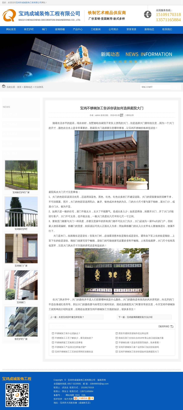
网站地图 (70, 395)
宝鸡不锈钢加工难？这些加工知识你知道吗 (139, 347)
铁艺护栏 (29, 29)
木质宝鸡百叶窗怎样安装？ (71, 317)
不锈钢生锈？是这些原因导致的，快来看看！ (140, 342)
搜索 (175, 87)
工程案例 (96, 29)
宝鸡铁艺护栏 (21, 229)
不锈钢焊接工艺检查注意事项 (68, 342)
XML (83, 395)
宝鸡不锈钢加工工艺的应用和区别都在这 (74, 351)
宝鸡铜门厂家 (21, 265)
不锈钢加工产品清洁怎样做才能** (70, 347)
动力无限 (68, 399)
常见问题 (12, 134)
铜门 (44, 29)
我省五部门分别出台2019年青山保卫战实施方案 (141, 338)
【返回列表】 (164, 326)
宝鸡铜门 (21, 302)
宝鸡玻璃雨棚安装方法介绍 (139, 317)
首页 (19, 87)
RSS (77, 395)
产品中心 (78, 29)
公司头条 (12, 114)
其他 (9, 143)
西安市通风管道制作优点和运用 (133, 333)
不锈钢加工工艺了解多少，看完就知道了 (74, 338)
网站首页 (11, 29)
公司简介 (113, 29)
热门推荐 (12, 153)
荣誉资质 (131, 29)
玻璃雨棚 (60, 29)
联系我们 (167, 29)
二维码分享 (129, 115)
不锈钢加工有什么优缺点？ (67, 333)
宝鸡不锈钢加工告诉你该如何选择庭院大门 (139, 351)
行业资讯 (39, 87)
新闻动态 (149, 29)
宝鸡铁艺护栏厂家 (21, 192)
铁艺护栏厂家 (21, 339)
